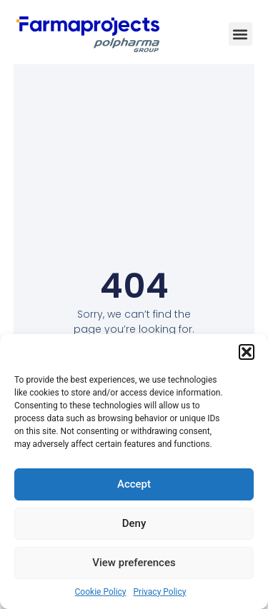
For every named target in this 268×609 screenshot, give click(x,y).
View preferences (133, 562)
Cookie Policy (100, 592)
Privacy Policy (160, 592)
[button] (246, 352)
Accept (134, 484)
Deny (134, 523)
